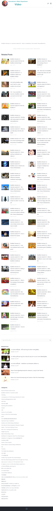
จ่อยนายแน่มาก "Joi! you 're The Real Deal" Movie (12, 462)
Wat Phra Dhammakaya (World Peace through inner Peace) (14, 459)
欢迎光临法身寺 (4, 496)
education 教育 (4, 403)
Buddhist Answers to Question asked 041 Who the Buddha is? (17, 105)
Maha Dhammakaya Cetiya (7, 433)
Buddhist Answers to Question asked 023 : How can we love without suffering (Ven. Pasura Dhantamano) (17, 211)
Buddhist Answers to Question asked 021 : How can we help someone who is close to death (17, 223)
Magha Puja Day (5, 431)
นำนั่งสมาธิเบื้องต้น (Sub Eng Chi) (8, 466)
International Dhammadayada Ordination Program (12, 425)
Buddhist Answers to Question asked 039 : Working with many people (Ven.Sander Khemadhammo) (17, 118)
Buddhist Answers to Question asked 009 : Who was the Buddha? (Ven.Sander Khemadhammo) (17, 292)
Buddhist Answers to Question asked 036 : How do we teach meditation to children (44, 129)
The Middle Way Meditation (7, 451)
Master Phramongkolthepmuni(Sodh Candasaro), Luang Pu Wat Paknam (27, 370)
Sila (2, 446)
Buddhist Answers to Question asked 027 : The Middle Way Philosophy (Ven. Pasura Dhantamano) (17, 188)
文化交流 (3, 494)
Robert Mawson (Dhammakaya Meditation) (11, 444)
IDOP (2, 416)
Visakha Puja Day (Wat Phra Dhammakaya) (11, 457)
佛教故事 (3, 479)
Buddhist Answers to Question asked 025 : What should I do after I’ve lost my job (17, 199)
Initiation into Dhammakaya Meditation (10, 423)
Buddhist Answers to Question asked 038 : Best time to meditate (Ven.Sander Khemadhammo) (44, 118)
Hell (2, 410)
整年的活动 (3, 492)
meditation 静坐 (4, 440)
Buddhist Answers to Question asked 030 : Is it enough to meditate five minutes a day (43, 164)
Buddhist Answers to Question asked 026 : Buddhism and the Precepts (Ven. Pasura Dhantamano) (43, 188)
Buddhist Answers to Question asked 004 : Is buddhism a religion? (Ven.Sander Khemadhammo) (44, 304)
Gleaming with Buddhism (6, 405)
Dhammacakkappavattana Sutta (8, 399)
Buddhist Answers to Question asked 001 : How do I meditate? (17, 326)
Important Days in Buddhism (7, 420)
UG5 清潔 (3, 453)
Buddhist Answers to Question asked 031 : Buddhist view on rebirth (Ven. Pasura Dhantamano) (17, 164)
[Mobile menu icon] (51, 3)
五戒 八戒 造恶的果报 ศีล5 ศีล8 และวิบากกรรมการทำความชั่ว (14, 477)
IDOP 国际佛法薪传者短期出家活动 (9, 418)
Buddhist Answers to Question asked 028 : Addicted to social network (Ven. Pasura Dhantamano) (43, 176)
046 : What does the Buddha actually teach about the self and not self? (44, 72)
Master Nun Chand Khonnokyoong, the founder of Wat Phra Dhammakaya (27, 377)
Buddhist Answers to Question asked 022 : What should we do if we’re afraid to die (44, 211)
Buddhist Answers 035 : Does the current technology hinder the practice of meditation (17, 140)
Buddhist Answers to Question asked (25, 48)
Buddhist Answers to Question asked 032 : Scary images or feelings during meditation (43, 153)
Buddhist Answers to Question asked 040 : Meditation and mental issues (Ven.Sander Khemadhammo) (44, 106)
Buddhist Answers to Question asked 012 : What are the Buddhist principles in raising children (44, 269)
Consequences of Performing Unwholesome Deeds (12, 397)
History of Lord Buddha (6, 412)
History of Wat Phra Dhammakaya (9, 414)
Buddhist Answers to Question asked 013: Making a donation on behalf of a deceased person (17, 269)
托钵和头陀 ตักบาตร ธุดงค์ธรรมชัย (8, 490)
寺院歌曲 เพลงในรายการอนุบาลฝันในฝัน (10, 487)
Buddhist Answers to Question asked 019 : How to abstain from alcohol (17, 233)
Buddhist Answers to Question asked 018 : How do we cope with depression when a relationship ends (44, 234)
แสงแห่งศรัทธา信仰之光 (6, 472)
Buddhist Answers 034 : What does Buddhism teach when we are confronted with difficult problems (44, 141)
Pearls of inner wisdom (6, 442)
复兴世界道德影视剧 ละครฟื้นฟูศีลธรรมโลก (10, 485)
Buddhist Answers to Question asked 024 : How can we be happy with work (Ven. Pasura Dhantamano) (43, 199)
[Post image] (5, 61)
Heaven (3, 408)
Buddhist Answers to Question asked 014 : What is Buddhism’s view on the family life (44, 258)
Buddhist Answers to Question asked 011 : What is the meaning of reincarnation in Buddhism (17, 281)
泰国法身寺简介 (4, 498)
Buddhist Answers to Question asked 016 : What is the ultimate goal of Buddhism (44, 245)
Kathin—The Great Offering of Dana (9, 427)
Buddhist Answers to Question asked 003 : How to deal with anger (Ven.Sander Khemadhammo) (17, 316)
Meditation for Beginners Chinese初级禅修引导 (11, 438)
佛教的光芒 (3, 481)
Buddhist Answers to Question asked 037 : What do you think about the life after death (17, 129)
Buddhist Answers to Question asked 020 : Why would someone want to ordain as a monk (43, 223)
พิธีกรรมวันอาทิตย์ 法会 (6, 468)
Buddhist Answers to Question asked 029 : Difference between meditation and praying (15, 176)
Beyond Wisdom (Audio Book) (8, 390)
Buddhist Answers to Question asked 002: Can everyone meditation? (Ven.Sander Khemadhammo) (44, 316)
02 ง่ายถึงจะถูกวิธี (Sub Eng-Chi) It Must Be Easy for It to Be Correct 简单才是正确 (29, 356)
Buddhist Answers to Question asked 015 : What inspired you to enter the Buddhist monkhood (16, 258)
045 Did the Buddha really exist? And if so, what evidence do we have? (16, 84)
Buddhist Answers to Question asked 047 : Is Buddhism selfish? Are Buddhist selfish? (16, 73)
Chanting (3, 395)
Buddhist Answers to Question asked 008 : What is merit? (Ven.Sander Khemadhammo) (44, 292)
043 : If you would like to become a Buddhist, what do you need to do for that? (17, 94)
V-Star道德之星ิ (4, 455)
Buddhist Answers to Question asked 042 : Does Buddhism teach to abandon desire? (43, 95)
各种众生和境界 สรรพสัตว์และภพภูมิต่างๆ (10, 483)
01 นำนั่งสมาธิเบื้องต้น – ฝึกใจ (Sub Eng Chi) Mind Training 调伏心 (25, 349)
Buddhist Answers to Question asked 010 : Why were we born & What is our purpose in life (44, 281)
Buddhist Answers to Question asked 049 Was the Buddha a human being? (17, 61)
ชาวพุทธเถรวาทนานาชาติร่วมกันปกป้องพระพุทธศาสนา (13, 464)
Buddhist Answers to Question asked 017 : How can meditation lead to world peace (17, 246)
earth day (3, 401)
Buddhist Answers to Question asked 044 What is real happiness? (44, 84)
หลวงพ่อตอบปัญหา (5, 470)
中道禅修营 (3, 475)
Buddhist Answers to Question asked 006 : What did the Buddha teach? (16, 303)
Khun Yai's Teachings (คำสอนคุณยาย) (9, 429)
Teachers (3, 449)
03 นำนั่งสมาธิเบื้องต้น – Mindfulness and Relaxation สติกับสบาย (25, 363)
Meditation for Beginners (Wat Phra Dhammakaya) (12, 436)
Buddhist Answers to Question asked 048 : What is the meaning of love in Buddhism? (44, 62)
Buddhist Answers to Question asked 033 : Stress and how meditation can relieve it (17, 153)
